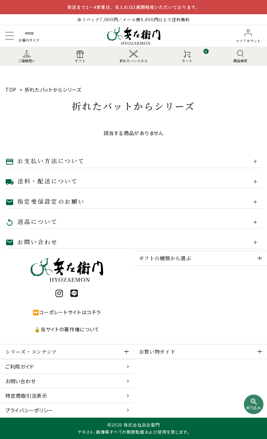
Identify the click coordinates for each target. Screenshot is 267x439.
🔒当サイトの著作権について (66, 329)
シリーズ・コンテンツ (31, 351)
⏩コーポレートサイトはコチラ (67, 312)
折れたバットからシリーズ (53, 89)
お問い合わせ (20, 381)
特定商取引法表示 (26, 395)
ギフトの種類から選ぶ (165, 258)
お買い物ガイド (157, 351)
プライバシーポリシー (29, 410)
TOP (10, 89)
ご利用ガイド (19, 366)
